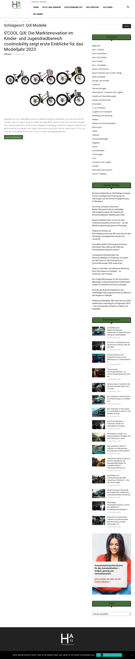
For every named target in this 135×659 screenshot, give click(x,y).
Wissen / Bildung (99, 174)
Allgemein (96, 45)
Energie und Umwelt (100, 80)
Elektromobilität (73, 7)
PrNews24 (7, 54)
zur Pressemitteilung (13, 137)
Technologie (97, 154)
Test (94, 158)
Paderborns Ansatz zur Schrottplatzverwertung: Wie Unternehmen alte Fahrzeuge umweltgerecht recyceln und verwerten (111, 235)
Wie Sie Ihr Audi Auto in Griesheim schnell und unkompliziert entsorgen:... (116, 423)
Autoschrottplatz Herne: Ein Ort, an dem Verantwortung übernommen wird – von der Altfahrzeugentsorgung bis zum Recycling (110, 223)
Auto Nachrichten (99, 53)
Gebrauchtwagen (99, 88)
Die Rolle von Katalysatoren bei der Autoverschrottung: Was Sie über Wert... (118, 345)
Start (5, 21)
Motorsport (92, 7)
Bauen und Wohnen (100, 69)
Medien (95, 119)
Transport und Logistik (101, 162)
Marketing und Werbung (102, 115)
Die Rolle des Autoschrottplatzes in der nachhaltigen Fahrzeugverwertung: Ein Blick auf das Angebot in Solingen (111, 292)
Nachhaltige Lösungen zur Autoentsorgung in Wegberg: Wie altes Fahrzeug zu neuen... (119, 436)
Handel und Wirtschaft (101, 100)
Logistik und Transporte (102, 111)
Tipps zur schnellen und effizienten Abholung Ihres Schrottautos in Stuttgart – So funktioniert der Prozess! (110, 271)
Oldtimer (107, 7)
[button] (128, 7)
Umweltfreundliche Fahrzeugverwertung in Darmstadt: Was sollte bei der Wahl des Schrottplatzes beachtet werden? (109, 247)
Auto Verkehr (97, 61)
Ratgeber (38, 14)
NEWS (94, 131)
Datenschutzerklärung (112, 655)
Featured (96, 84)
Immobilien (96, 104)
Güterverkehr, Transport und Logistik (107, 92)
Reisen (95, 146)
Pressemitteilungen (100, 139)
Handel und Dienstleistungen (104, 96)
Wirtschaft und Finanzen (102, 170)
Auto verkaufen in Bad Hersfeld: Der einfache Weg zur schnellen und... (118, 399)
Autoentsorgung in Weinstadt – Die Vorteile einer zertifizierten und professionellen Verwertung (118, 492)
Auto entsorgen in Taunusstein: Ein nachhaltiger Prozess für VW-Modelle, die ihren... (119, 411)
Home (36, 7)
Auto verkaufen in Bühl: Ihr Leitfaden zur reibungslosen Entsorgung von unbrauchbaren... (119, 448)
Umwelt (95, 166)
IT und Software (99, 108)
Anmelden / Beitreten (39, 2)
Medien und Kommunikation (104, 123)
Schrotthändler (98, 150)
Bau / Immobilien (99, 65)
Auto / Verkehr (98, 49)
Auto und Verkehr (51, 7)
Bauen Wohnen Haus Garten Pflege (107, 73)
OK (98, 655)
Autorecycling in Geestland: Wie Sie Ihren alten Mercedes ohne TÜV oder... (118, 386)
